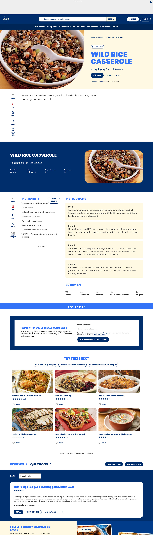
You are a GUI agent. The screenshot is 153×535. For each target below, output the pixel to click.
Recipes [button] (51, 26)
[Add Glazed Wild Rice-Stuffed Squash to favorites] (56, 442)
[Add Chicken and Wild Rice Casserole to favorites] (13, 404)
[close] (151, 2)
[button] (13, 105)
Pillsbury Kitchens (97, 81)
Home (93, 37)
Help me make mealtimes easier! (93, 339)
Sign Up (132, 19)
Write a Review (114, 464)
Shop (115, 26)
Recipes (100, 37)
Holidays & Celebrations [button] (71, 26)
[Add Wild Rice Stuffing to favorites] (56, 404)
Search (111, 19)
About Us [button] (104, 26)
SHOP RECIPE (54, 200)
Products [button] (91, 26)
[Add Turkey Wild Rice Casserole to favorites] (13, 442)
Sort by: (13, 476)
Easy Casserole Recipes (114, 37)
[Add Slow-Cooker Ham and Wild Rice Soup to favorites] (99, 442)
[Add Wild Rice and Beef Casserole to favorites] (99, 404)
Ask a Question (134, 464)
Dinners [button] (39, 26)
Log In (145, 19)
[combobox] (72, 19)
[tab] (18, 464)
